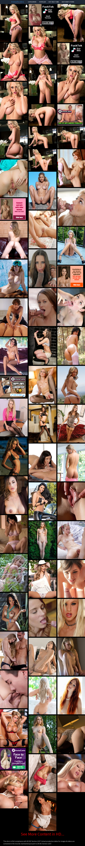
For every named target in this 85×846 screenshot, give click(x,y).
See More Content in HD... (42, 834)
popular (42, 2)
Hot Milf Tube (54, 2)
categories (32, 2)
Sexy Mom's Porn (68, 2)
